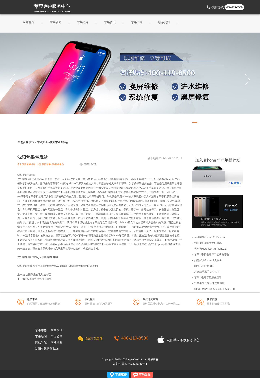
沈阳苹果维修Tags (47, 348)
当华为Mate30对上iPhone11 (210, 248)
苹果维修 (82, 22)
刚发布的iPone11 (204, 265)
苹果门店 (137, 22)
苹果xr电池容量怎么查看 (208, 277)
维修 (55, 257)
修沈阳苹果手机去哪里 (39, 278)
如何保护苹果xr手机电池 (208, 242)
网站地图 (56, 342)
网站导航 (41, 342)
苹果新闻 (55, 22)
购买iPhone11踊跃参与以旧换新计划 (214, 289)
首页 (31, 142)
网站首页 (28, 22)
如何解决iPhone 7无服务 (208, 260)
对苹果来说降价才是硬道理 (209, 283)
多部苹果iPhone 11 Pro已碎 (210, 237)
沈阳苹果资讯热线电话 (38, 274)
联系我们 (164, 22)
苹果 (49, 257)
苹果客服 (144, 374)
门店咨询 (56, 336)
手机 (44, 257)
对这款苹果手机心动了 (207, 271)
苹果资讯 (110, 22)
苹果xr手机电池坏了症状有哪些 (211, 254)
